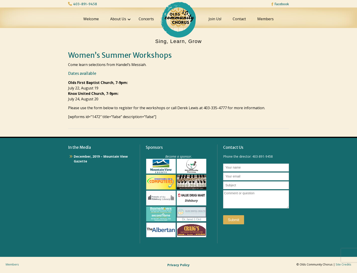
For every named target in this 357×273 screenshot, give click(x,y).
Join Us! (215, 18)
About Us (118, 18)
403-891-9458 (85, 4)
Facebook (282, 4)
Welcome (91, 18)
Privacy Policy (178, 265)
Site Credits (343, 264)
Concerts (146, 18)
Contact (239, 18)
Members (265, 18)
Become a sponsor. (178, 156)
